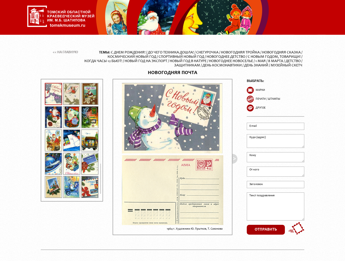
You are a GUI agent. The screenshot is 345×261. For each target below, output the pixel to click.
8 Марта (275, 61)
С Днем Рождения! (128, 52)
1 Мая (260, 61)
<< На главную (65, 52)
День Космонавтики (222, 65)
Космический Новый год (132, 57)
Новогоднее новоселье (231, 61)
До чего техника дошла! (171, 52)
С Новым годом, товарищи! (274, 57)
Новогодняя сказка (281, 52)
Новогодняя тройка (240, 52)
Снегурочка (207, 52)
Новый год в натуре (188, 61)
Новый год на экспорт (146, 61)
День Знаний (256, 65)
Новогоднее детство (226, 57)
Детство (293, 61)
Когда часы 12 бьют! (103, 61)
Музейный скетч (286, 65)
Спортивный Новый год (181, 57)
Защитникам (187, 65)
